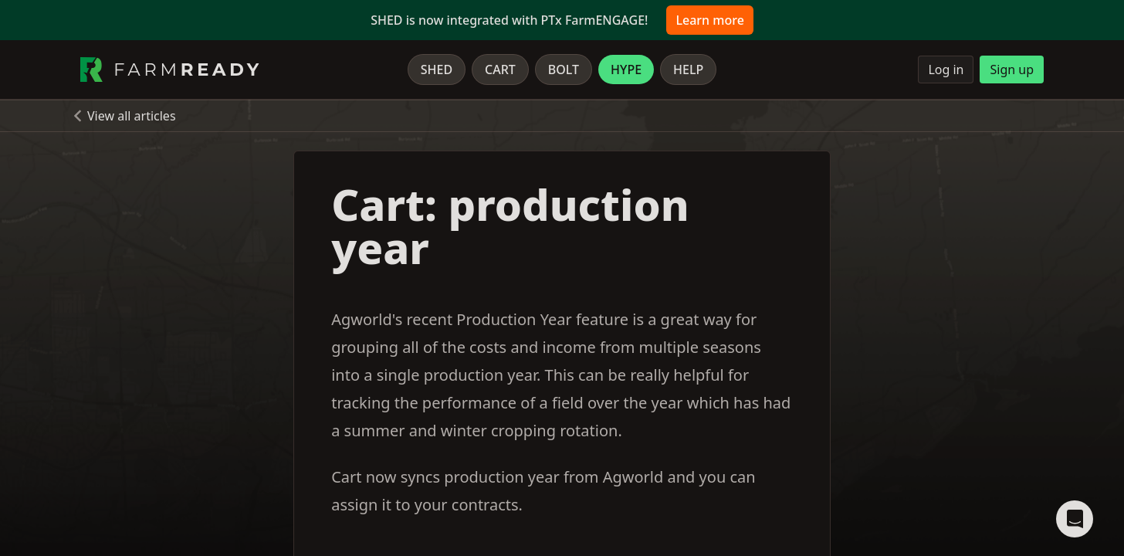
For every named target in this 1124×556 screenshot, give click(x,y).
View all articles (131, 115)
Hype (626, 69)
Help (688, 69)
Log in (945, 69)
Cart (500, 69)
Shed (436, 69)
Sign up (1012, 69)
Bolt (563, 69)
